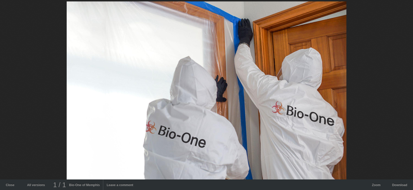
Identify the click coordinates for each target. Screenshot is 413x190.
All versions (36, 185)
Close (10, 185)
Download (399, 185)
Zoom (376, 185)
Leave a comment (120, 185)
